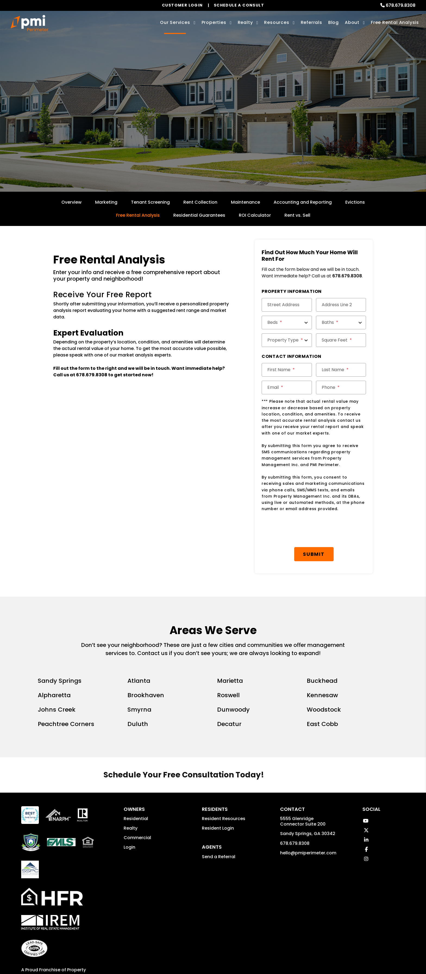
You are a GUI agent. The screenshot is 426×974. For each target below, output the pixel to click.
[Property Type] (287, 340)
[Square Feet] (341, 340)
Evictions (355, 202)
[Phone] (341, 387)
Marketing (106, 202)
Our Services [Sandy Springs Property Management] (175, 22)
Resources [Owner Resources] (276, 22)
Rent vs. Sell (297, 215)
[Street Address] (287, 305)
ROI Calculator (255, 215)
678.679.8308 (400, 5)
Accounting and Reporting (303, 202)
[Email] (287, 387)
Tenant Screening (150, 202)
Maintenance (245, 202)
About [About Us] (352, 22)
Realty (130, 800)
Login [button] (129, 819)
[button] (365, 793)
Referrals (311, 22)
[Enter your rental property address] (193, 132)
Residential (136, 790)
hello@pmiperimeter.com (308, 825)
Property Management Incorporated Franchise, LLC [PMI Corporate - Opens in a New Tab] (53, 948)
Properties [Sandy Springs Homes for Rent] (214, 22)
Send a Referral (218, 829)
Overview (71, 202)
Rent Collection (200, 202)
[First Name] (287, 370)
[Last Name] (341, 370)
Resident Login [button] (218, 800)
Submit (262, 132)
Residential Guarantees (199, 215)
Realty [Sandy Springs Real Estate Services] (245, 22)
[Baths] (341, 322)
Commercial (137, 810)
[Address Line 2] (341, 305)
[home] (29, 23)
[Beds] (287, 322)
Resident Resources (223, 790)
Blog (333, 22)
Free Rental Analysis (395, 22)
